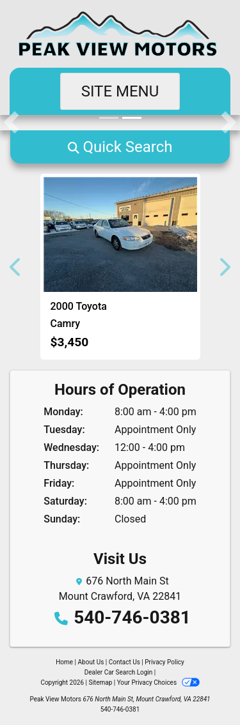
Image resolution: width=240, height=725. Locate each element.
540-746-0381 (132, 617)
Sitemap (100, 682)
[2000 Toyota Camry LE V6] (120, 234)
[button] (11, 122)
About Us (91, 662)
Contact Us (124, 662)
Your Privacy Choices (158, 682)
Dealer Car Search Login (118, 672)
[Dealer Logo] (120, 33)
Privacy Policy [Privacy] (164, 662)
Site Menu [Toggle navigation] (120, 91)
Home (64, 662)
